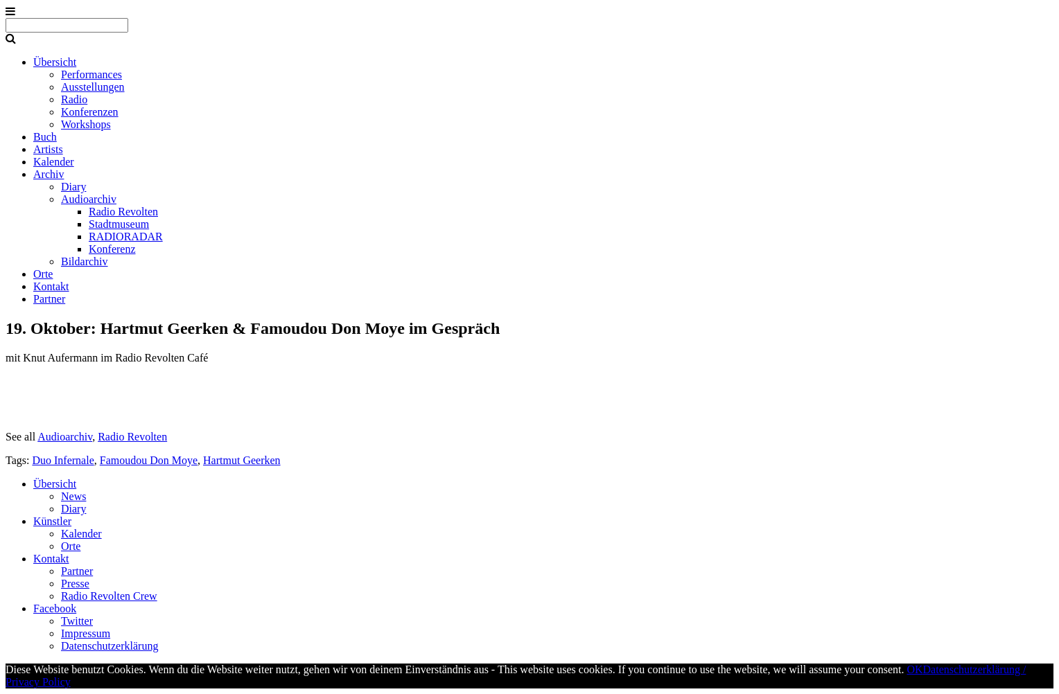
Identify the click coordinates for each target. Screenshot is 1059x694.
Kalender (53, 162)
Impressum (85, 633)
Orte (43, 274)
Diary (73, 187)
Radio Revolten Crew (109, 596)
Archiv (48, 174)
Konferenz (112, 249)
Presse (75, 583)
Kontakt (51, 286)
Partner (49, 299)
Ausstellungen (93, 87)
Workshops (86, 124)
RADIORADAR (126, 236)
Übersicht (54, 62)
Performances (91, 74)
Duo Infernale (63, 460)
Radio (74, 99)
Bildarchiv (84, 261)
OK (914, 669)
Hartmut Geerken (242, 460)
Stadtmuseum (119, 224)
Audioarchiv (88, 199)
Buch (45, 137)
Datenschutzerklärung (109, 646)
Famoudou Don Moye (149, 460)
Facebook (54, 608)
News (73, 496)
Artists (48, 149)
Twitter (77, 621)
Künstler (52, 521)
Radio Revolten (123, 211)
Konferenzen (90, 112)
